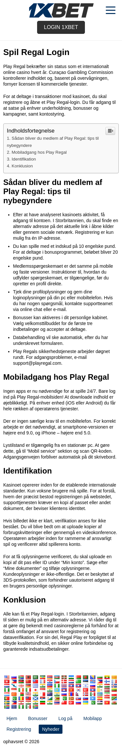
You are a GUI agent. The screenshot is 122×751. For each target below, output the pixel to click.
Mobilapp (92, 718)
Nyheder (50, 729)
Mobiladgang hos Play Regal (39, 152)
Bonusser (37, 718)
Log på (66, 718)
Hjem (12, 718)
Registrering (19, 729)
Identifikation (24, 159)
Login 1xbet (61, 27)
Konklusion (22, 165)
